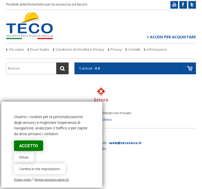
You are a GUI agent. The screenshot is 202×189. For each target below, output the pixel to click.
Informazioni (157, 49)
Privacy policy (23, 179)
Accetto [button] (28, 145)
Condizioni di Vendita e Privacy (79, 49)
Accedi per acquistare (173, 36)
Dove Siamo (39, 49)
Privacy (116, 49)
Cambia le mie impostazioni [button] (39, 169)
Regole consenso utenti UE (51, 179)
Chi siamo (16, 49)
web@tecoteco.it (125, 142)
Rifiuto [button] (24, 157)
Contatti (134, 49)
